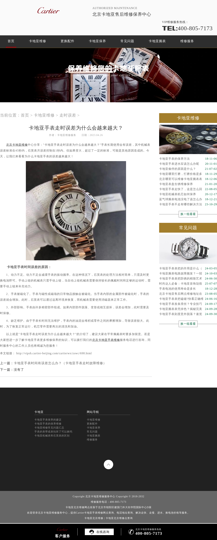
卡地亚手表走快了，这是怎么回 (188, 189)
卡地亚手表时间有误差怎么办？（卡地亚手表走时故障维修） (60, 363)
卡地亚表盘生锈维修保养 (188, 184)
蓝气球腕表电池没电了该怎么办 (188, 199)
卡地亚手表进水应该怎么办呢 (188, 163)
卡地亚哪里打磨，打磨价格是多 (188, 174)
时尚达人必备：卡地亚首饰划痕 (188, 283)
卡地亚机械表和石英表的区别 (52, 435)
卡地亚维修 (37, 41)
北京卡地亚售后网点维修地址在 (188, 293)
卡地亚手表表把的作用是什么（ (188, 268)
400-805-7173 (187, 28)
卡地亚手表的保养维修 (47, 423)
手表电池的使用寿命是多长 (188, 288)
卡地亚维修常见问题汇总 (49, 427)
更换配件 (67, 41)
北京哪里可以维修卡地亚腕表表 (188, 179)
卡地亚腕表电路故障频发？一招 (188, 273)
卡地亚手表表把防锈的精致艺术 (188, 278)
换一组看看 (188, 214)
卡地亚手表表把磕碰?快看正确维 (188, 298)
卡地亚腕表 (157, 41)
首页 (11, 41)
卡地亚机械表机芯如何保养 (188, 194)
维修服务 (187, 41)
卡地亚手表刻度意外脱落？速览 (188, 314)
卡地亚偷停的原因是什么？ (188, 168)
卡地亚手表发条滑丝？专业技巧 (188, 303)
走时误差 (67, 115)
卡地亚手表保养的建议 (47, 419)
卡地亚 (39, 411)
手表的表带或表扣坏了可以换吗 (53, 431)
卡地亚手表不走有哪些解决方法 (188, 204)
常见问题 (127, 41)
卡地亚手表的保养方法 (188, 158)
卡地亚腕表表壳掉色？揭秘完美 (188, 309)
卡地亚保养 (97, 41)
